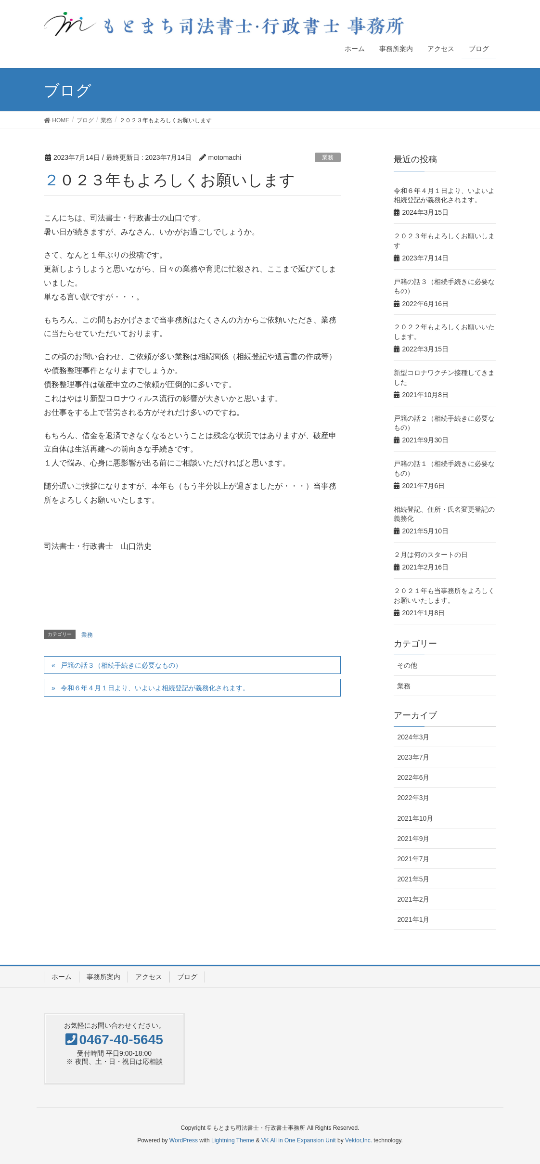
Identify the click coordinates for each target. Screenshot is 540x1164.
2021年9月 (413, 838)
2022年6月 (413, 777)
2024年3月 (413, 737)
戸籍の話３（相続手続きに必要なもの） (121, 665)
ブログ (187, 977)
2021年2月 (413, 899)
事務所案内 (103, 977)
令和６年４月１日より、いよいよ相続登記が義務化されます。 (155, 688)
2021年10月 (415, 818)
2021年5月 (413, 879)
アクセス (148, 977)
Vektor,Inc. (358, 1140)
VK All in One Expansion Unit (298, 1140)
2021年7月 (413, 859)
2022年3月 (413, 798)
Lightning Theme (232, 1140)
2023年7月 (413, 757)
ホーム (61, 977)
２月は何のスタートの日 (431, 554)
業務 (328, 157)
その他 (407, 665)
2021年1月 (413, 919)
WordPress (183, 1140)
